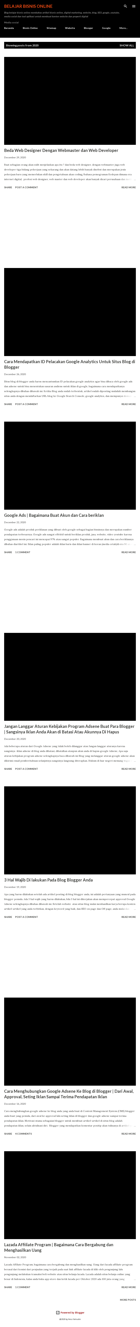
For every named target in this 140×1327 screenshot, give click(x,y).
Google (106, 27)
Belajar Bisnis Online (28, 6)
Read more (129, 187)
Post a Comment (26, 187)
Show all (127, 45)
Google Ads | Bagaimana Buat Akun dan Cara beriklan (54, 515)
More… (123, 27)
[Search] (125, 6)
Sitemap (51, 27)
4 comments (23, 1133)
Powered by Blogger (70, 1312)
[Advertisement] (70, 229)
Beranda (9, 27)
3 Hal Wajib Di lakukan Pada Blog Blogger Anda (48, 879)
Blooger (88, 27)
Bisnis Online (30, 27)
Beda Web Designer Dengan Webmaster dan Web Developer (61, 150)
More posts (128, 1299)
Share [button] (8, 187)
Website (70, 27)
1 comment (22, 552)
